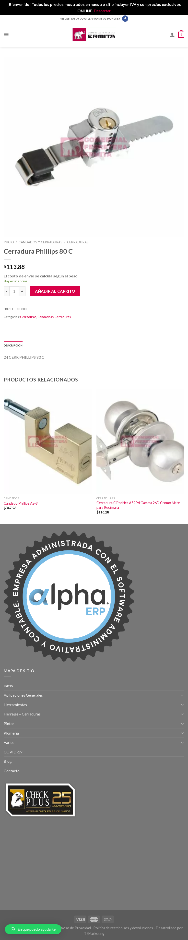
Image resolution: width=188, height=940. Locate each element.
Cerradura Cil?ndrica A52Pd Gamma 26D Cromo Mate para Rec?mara (138, 505)
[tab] (13, 345)
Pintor (9, 723)
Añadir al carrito (55, 291)
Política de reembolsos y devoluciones (123, 928)
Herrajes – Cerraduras (22, 714)
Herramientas (15, 704)
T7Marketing (94, 933)
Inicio (9, 242)
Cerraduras (78, 242)
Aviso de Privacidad (76, 928)
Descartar (102, 10)
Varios (9, 742)
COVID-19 (13, 752)
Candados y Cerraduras (40, 242)
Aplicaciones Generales (23, 695)
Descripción (13, 345)
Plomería (11, 733)
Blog (8, 761)
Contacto (12, 770)
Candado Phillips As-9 (21, 503)
